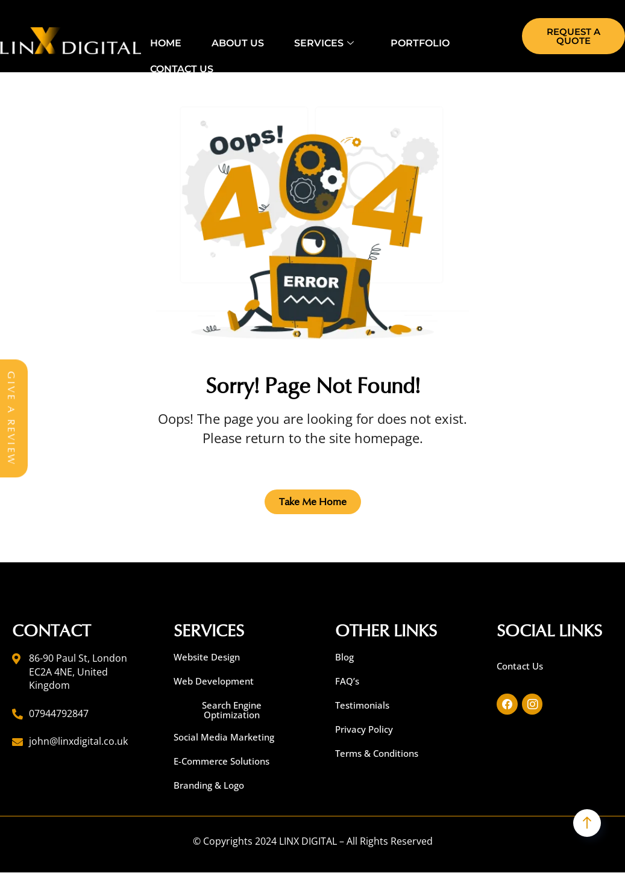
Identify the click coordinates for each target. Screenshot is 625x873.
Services (325, 42)
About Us (238, 42)
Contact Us (181, 68)
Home (165, 42)
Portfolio (420, 42)
